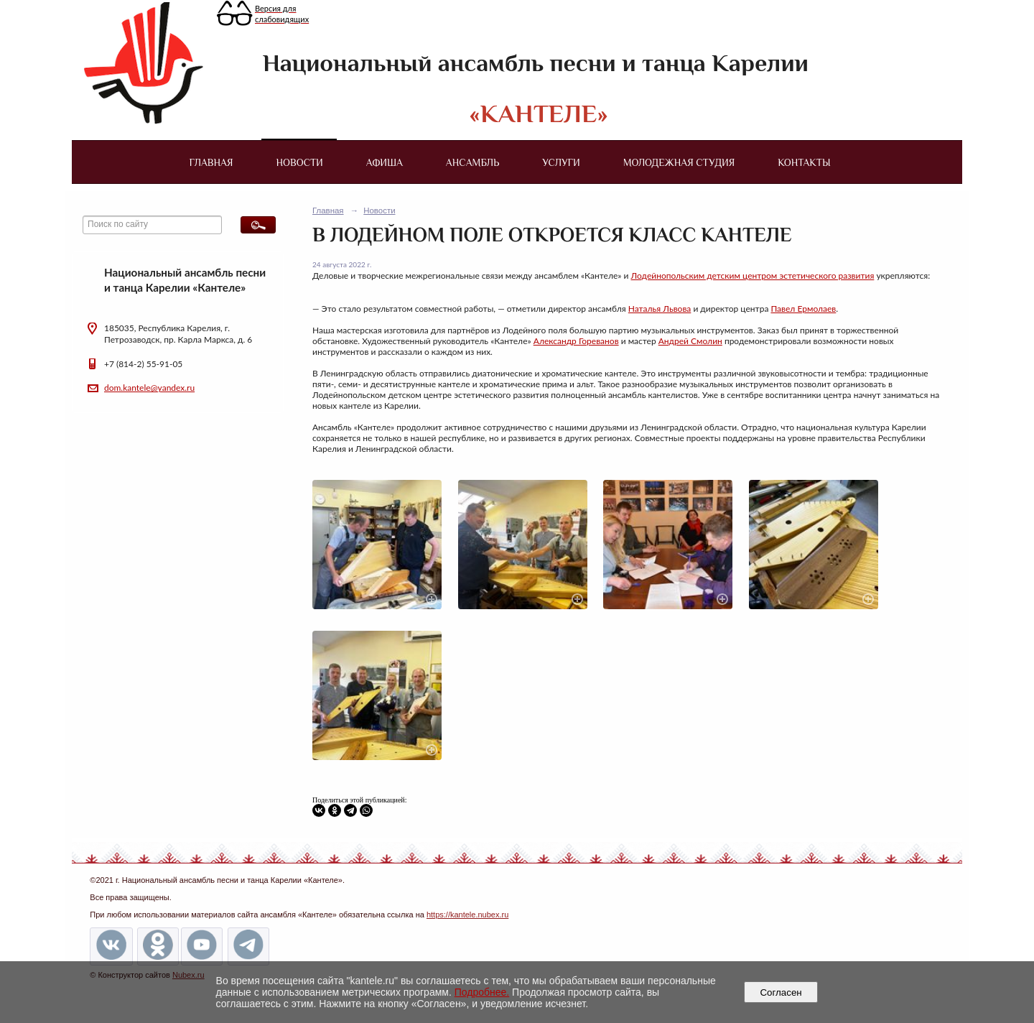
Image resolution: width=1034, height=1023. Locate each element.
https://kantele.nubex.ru (467, 914)
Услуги (560, 162)
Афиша (384, 162)
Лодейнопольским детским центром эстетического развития (753, 275)
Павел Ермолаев (803, 308)
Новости (299, 162)
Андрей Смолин (690, 340)
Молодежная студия (679, 162)
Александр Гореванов (576, 340)
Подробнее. (482, 992)
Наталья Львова (659, 308)
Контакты (804, 162)
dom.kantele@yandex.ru (149, 387)
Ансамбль (472, 162)
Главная (211, 162)
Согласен (781, 992)
